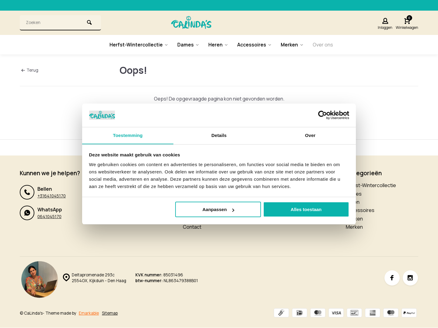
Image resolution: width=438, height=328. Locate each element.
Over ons (324, 44)
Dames (188, 44)
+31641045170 (51, 196)
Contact (192, 227)
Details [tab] (219, 135)
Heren (218, 44)
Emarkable (89, 313)
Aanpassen (218, 209)
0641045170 (49, 216)
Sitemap (110, 313)
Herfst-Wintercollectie (138, 44)
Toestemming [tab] (128, 135)
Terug (29, 70)
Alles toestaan (306, 209)
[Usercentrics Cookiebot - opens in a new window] (322, 115)
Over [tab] (310, 135)
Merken (292, 44)
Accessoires (254, 44)
